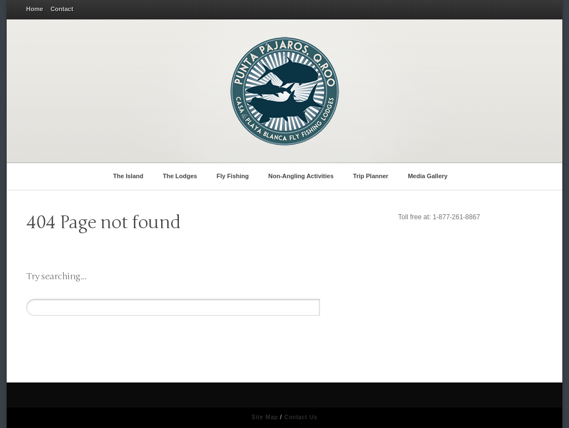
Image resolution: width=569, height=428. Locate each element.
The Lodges (181, 175)
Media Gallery (429, 175)
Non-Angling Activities (303, 175)
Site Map (265, 417)
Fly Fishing (234, 175)
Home (34, 9)
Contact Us (300, 417)
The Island (130, 175)
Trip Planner (372, 175)
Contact (62, 9)
